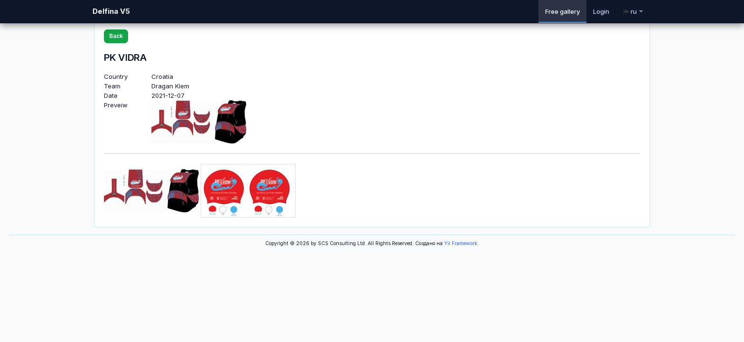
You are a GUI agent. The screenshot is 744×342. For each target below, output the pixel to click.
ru (633, 11)
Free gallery (562, 11)
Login (601, 11)
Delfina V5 (111, 11)
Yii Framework (460, 243)
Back (116, 35)
